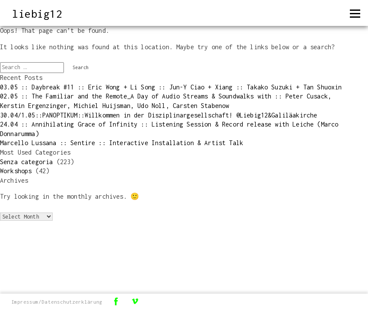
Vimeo (134, 301)
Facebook (115, 301)
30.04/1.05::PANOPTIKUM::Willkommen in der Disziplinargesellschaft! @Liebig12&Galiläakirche (158, 115)
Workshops (16, 171)
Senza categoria (26, 161)
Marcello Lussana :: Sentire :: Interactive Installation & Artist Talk (121, 142)
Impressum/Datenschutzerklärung (56, 302)
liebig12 (37, 13)
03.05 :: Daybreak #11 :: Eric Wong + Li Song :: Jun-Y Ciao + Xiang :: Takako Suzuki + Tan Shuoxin (171, 87)
